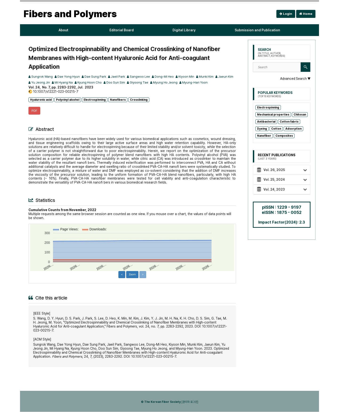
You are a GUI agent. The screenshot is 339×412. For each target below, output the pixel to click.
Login (285, 14)
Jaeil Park (120, 76)
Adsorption (293, 128)
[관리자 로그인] (190, 402)
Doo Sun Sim (136, 82)
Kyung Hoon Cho (108, 82)
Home (305, 14)
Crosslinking (139, 99)
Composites (284, 135)
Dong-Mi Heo (169, 76)
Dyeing (262, 128)
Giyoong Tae (160, 82)
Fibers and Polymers (70, 14)
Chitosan (300, 114)
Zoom (132, 274)
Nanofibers (118, 99)
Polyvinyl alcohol (67, 99)
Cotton (276, 128)
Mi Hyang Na (81, 82)
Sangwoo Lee (143, 76)
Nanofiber (264, 135)
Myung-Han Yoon (219, 82)
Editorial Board (120, 30)
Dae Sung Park (97, 76)
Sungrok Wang (41, 76)
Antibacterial (266, 121)
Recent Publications (277, 156)
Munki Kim (213, 76)
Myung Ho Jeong (188, 82)
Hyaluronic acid (41, 99)
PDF (35, 111)
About (62, 30)
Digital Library (184, 30)
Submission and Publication (257, 30)
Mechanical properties (273, 114)
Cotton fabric (289, 121)
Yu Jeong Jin (57, 82)
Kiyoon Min (192, 76)
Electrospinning (95, 99)
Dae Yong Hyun (69, 76)
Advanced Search (295, 78)
